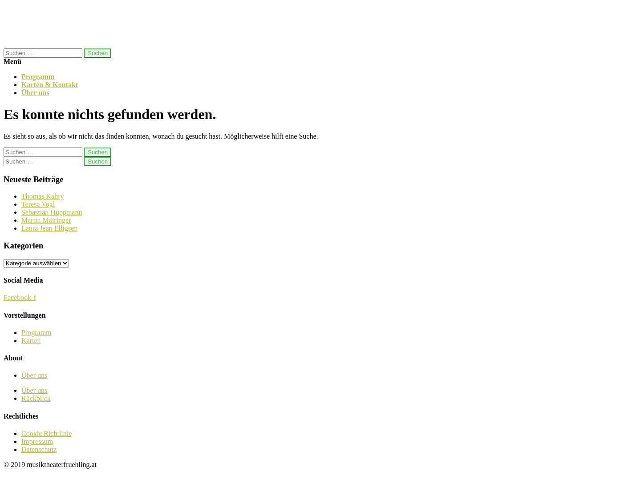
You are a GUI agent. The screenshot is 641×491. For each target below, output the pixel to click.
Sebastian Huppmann (51, 212)
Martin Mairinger (46, 220)
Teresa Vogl (38, 204)
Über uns (35, 92)
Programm (37, 76)
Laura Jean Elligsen (49, 228)
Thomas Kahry (42, 196)
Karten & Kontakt (49, 84)
